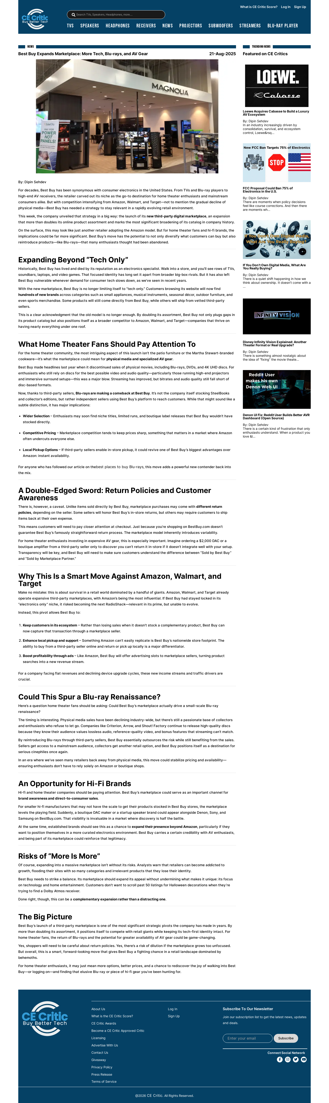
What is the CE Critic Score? (112, 1016)
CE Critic (154, 1094)
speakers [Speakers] (89, 26)
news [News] (167, 26)
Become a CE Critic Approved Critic (117, 1030)
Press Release (101, 1073)
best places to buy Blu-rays (119, 467)
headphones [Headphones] (118, 26)
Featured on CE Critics (265, 54)
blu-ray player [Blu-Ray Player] (283, 26)
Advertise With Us (104, 1044)
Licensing (98, 1037)
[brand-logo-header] (35, 19)
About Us (98, 1009)
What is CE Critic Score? (259, 7)
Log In (286, 7)
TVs (70, 26)
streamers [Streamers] (250, 26)
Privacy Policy (101, 1066)
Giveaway (98, 1059)
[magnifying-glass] (73, 15)
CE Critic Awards (103, 1023)
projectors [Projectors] (190, 26)
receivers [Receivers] (146, 26)
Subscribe (286, 1038)
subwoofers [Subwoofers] (221, 26)
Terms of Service (104, 1080)
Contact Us (99, 1051)
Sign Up (300, 7)
